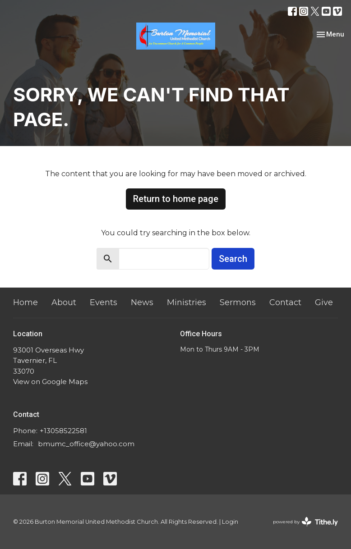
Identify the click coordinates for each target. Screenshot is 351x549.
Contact (285, 302)
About (63, 302)
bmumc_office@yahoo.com (86, 443)
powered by (305, 521)
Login (230, 521)
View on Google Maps (50, 381)
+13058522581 (63, 430)
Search (233, 258)
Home (25, 302)
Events (103, 302)
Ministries (186, 302)
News (142, 302)
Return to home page (175, 198)
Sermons (238, 302)
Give (324, 302)
